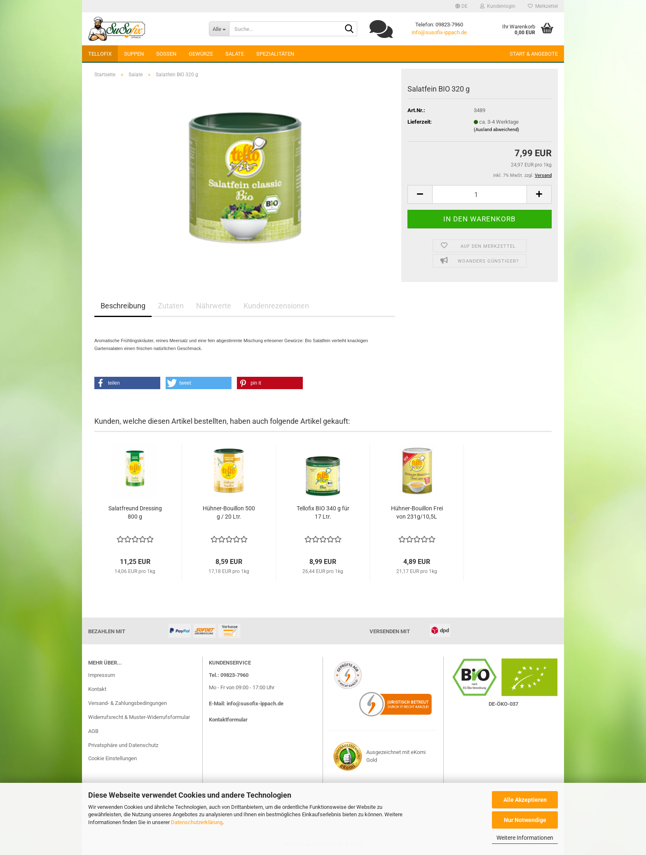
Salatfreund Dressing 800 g (135, 512)
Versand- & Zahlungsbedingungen (127, 703)
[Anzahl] (479, 194)
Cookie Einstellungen (112, 758)
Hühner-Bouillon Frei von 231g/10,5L (417, 512)
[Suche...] (219, 28)
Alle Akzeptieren (525, 799)
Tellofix (100, 54)
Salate (234, 54)
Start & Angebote (534, 54)
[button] (461, 6)
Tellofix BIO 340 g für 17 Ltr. (323, 512)
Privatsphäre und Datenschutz (123, 745)
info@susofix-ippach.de (439, 32)
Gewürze (201, 54)
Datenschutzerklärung (196, 822)
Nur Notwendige (525, 820)
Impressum (101, 675)
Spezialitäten (275, 54)
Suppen (134, 54)
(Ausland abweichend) (496, 129)
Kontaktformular (228, 719)
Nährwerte (213, 305)
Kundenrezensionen (276, 305)
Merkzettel (543, 6)
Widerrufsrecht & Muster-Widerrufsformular (139, 717)
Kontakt (97, 689)
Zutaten (171, 305)
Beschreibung (123, 305)
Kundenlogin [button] (497, 6)
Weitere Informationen (524, 837)
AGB (93, 731)
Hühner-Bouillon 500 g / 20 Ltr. (229, 512)
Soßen (166, 54)
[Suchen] (349, 29)
